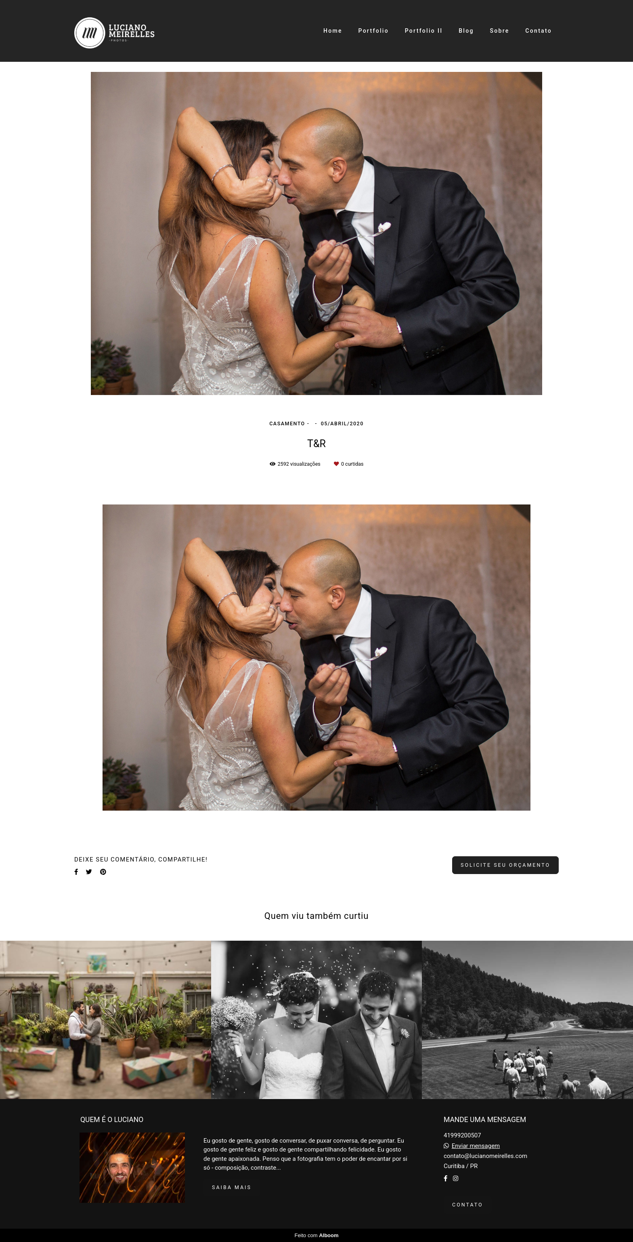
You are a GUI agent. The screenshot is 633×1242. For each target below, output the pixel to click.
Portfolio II (424, 30)
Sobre (499, 30)
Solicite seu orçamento (505, 865)
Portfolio (373, 30)
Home (332, 30)
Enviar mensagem (476, 1146)
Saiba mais (232, 1187)
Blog (466, 30)
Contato (538, 30)
